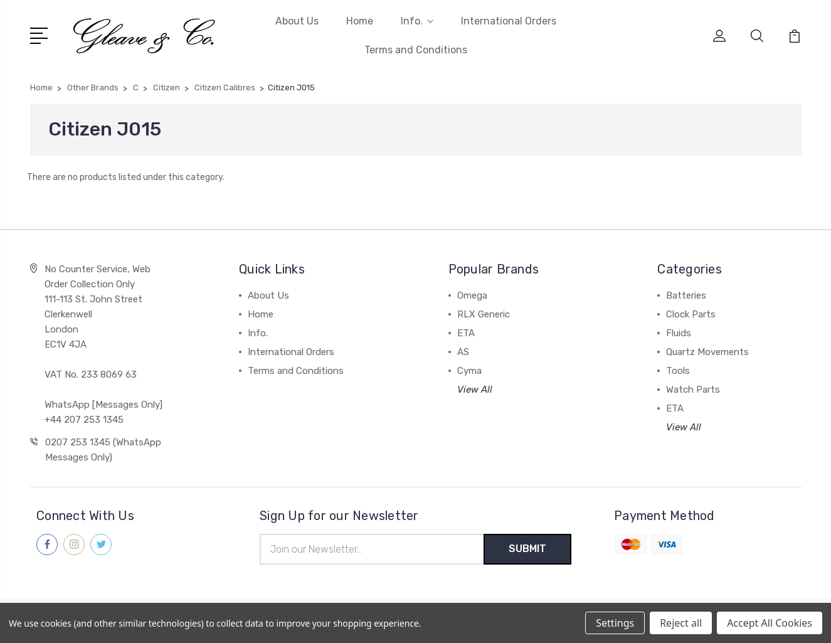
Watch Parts (693, 389)
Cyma (469, 370)
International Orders (508, 21)
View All (474, 389)
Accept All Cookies (769, 623)
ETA (466, 333)
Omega (472, 295)
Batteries (686, 295)
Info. (417, 21)
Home (359, 21)
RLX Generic (483, 314)
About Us (297, 21)
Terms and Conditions (415, 50)
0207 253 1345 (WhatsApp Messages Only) (103, 450)
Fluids (678, 333)
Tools (678, 370)
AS (463, 352)
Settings (615, 623)
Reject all (681, 623)
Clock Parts (691, 314)
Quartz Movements (707, 352)
